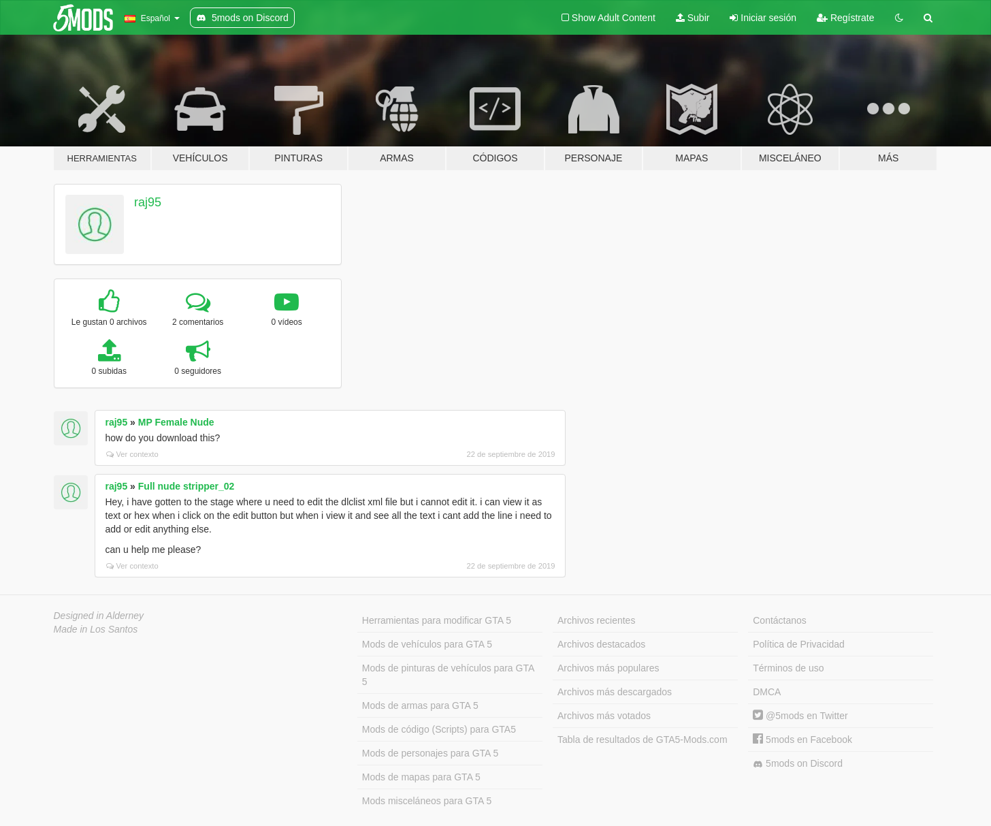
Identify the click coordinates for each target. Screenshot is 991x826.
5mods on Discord (798, 763)
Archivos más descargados (614, 691)
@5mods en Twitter (800, 716)
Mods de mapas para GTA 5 (421, 777)
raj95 (147, 202)
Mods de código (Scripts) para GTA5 (439, 729)
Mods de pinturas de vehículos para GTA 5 (448, 675)
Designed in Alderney (99, 615)
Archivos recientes (596, 620)
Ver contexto (132, 454)
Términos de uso (788, 668)
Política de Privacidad (799, 644)
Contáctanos (780, 620)
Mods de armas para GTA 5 (420, 705)
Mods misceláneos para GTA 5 (426, 800)
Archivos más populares (608, 668)
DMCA (767, 691)
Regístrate (845, 17)
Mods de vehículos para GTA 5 (427, 644)
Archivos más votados (604, 715)
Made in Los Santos (96, 629)
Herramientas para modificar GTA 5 (436, 620)
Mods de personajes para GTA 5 (430, 753)
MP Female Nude (176, 422)
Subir (693, 17)
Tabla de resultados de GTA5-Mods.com (642, 739)
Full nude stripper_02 (186, 486)
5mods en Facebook (802, 739)
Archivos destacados (601, 644)
